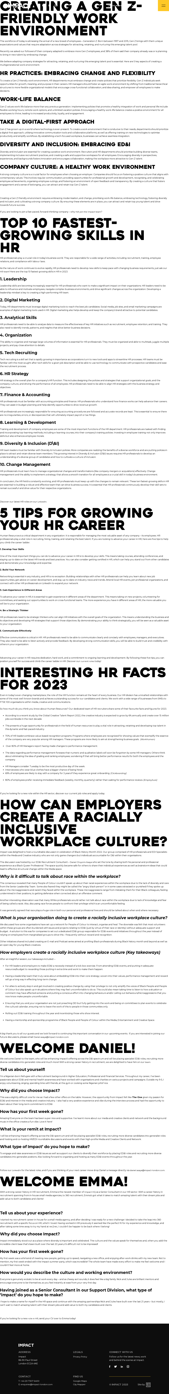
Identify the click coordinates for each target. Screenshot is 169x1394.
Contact (147, 6)
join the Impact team (90, 212)
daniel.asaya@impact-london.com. (148, 1170)
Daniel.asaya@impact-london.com (51, 1037)
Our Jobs (132, 6)
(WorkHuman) (147, 739)
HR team (4, 271)
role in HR (33, 1318)
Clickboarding (118, 773)
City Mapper (79, 1384)
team (148, 1062)
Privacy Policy (80, 1356)
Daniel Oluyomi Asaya (81, 862)
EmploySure (150, 780)
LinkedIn (42, 501)
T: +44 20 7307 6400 (29, 1381)
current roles (88, 661)
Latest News (115, 6)
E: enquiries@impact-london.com (36, 1384)
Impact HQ (90, 1192)
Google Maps (80, 1381)
